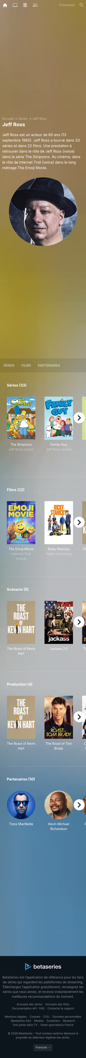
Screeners (53, 1020)
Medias (39, 1020)
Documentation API (24, 1008)
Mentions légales (16, 1016)
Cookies (35, 1016)
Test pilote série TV (25, 1025)
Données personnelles (66, 1016)
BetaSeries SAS (21, 1020)
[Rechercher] (81, 5)
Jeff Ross (40, 119)
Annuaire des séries (29, 1004)
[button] (21, 811)
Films (26, 365)
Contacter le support (60, 1008)
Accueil (7, 119)
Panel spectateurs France (57, 1025)
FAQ (41, 1008)
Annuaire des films (57, 1004)
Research (69, 1020)
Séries (23, 119)
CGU (46, 1016)
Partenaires (49, 365)
